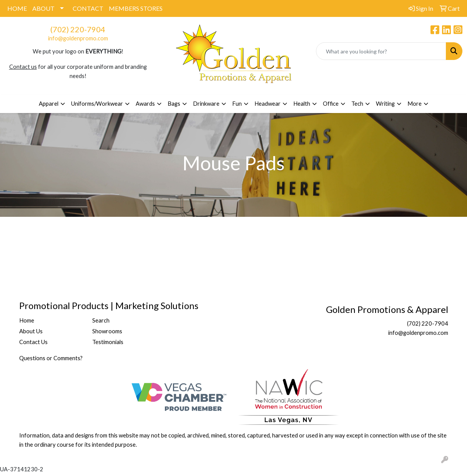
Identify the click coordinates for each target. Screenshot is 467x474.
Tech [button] (357, 103)
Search (101, 320)
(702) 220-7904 (77, 29)
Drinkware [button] (206, 103)
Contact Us (33, 342)
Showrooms (107, 331)
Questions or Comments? (51, 358)
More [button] (414, 103)
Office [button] (331, 103)
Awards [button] (145, 103)
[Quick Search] (381, 51)
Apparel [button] (48, 103)
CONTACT (88, 8)
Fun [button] (237, 103)
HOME (17, 8)
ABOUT (43, 8)
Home (26, 320)
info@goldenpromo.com (78, 38)
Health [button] (301, 103)
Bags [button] (174, 103)
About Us (31, 331)
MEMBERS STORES (136, 8)
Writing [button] (385, 103)
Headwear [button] (267, 103)
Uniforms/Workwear (97, 103)
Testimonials (107, 342)
